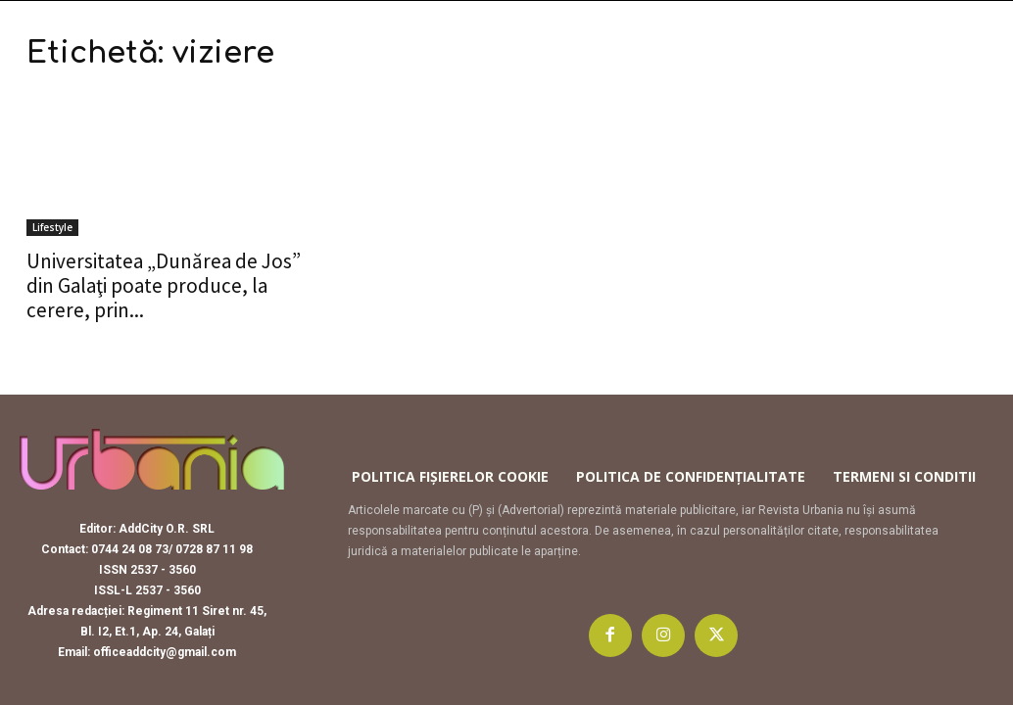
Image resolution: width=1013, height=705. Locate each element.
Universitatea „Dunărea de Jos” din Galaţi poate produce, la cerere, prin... (163, 285)
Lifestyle (52, 227)
